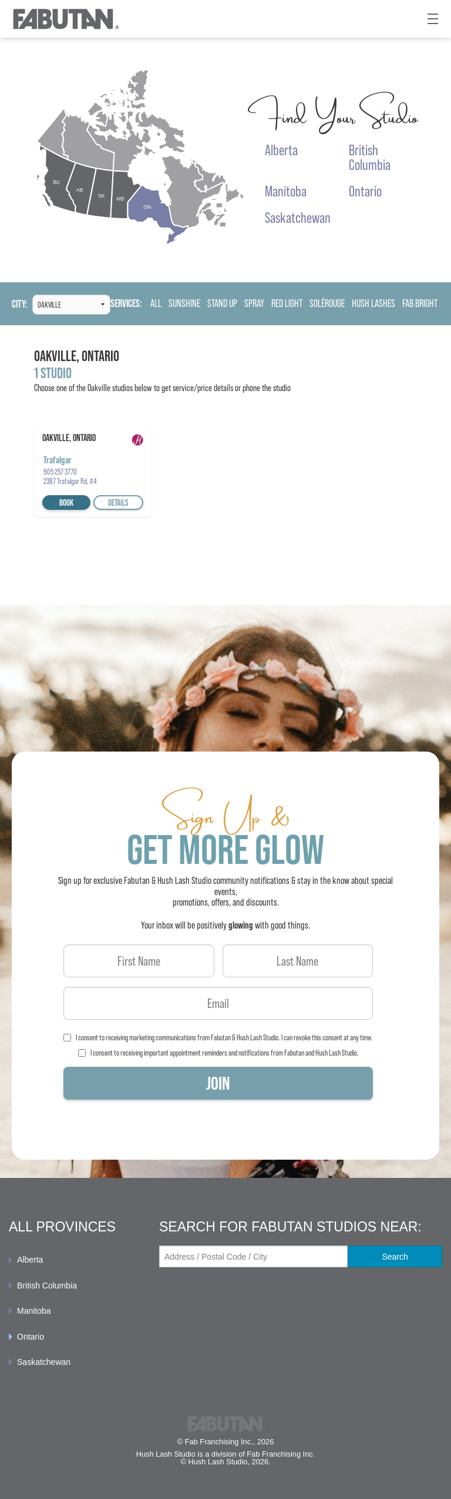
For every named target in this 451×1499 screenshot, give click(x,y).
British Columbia (47, 1285)
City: (20, 304)
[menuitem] (75, 1259)
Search (395, 1256)
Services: (126, 303)
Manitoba (34, 1311)
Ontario (30, 1336)
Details (118, 503)
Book (66, 503)
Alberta (30, 1259)
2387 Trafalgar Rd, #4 (70, 481)
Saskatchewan (43, 1362)
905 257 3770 (60, 471)
